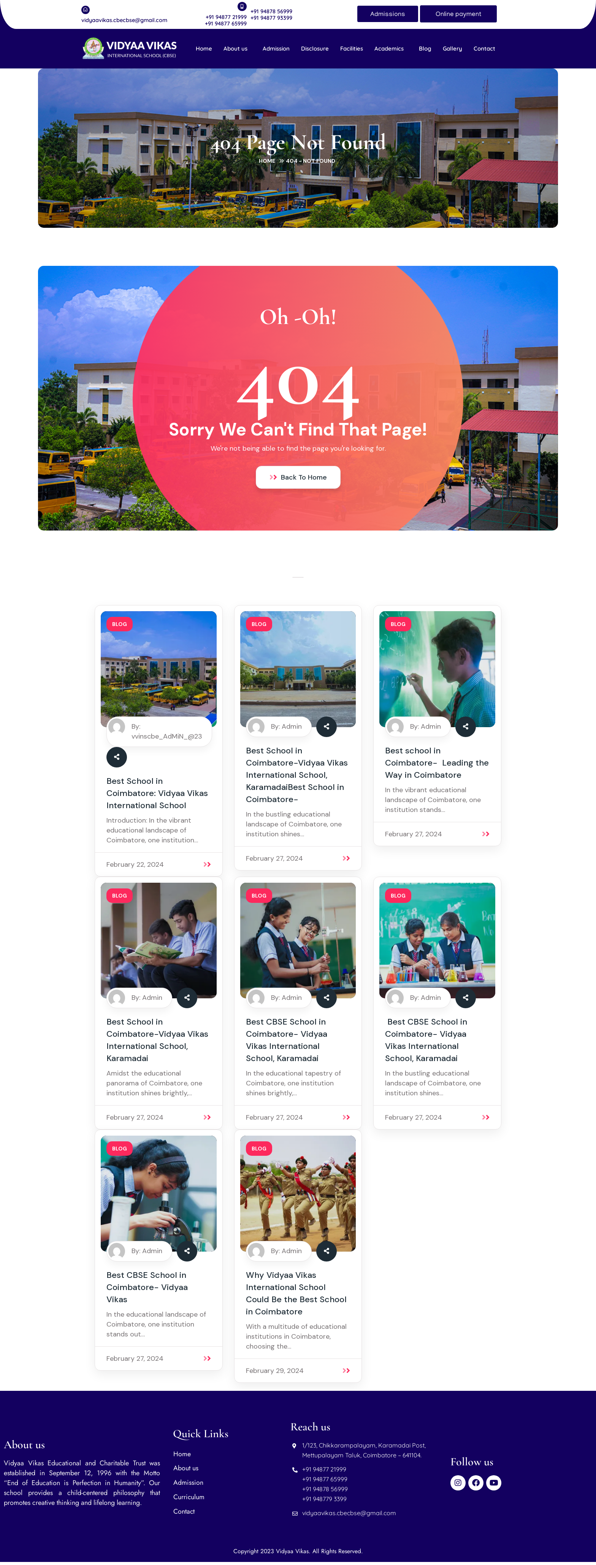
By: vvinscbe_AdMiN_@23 (167, 734)
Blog (425, 48)
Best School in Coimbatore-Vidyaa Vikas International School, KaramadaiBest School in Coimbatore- (297, 777)
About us (235, 48)
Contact (484, 48)
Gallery (452, 48)
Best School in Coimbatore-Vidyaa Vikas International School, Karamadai (157, 1043)
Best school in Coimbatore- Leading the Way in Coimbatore (437, 765)
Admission (276, 48)
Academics (389, 48)
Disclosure (315, 48)
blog (119, 627)
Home (204, 48)
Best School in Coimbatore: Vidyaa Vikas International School (157, 795)
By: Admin (286, 729)
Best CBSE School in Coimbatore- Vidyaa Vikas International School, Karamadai (286, 1043)
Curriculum (189, 1500)
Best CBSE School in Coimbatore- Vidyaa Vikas (147, 1290)
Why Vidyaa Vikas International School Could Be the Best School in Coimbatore (296, 1296)
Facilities (351, 48)
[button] (237, 48)
